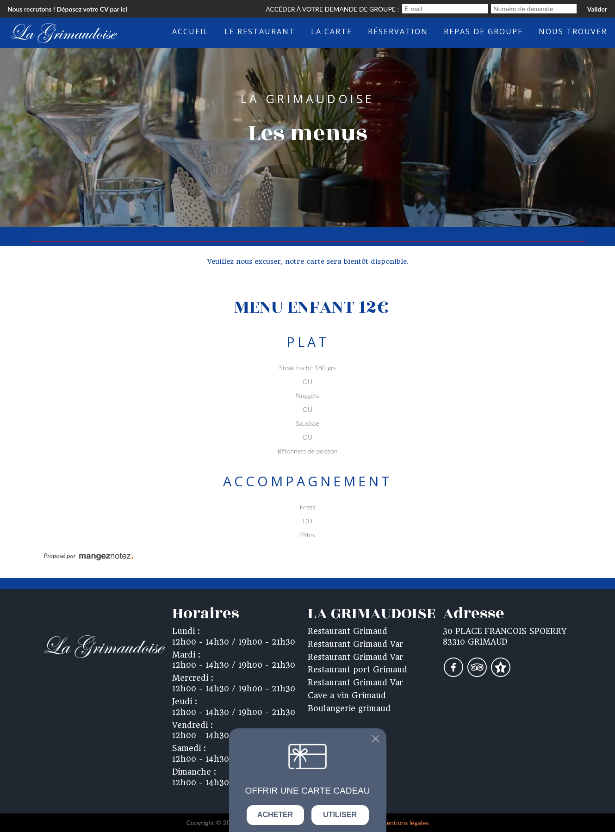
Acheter (275, 815)
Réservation (398, 31)
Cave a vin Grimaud (347, 695)
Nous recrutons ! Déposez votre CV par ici (67, 9)
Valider (597, 9)
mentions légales (405, 822)
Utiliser (340, 815)
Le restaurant (259, 31)
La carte (331, 31)
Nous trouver (573, 31)
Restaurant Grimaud (347, 631)
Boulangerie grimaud (349, 708)
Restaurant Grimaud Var (355, 644)
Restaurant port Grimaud (357, 669)
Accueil (190, 31)
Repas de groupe (483, 31)
